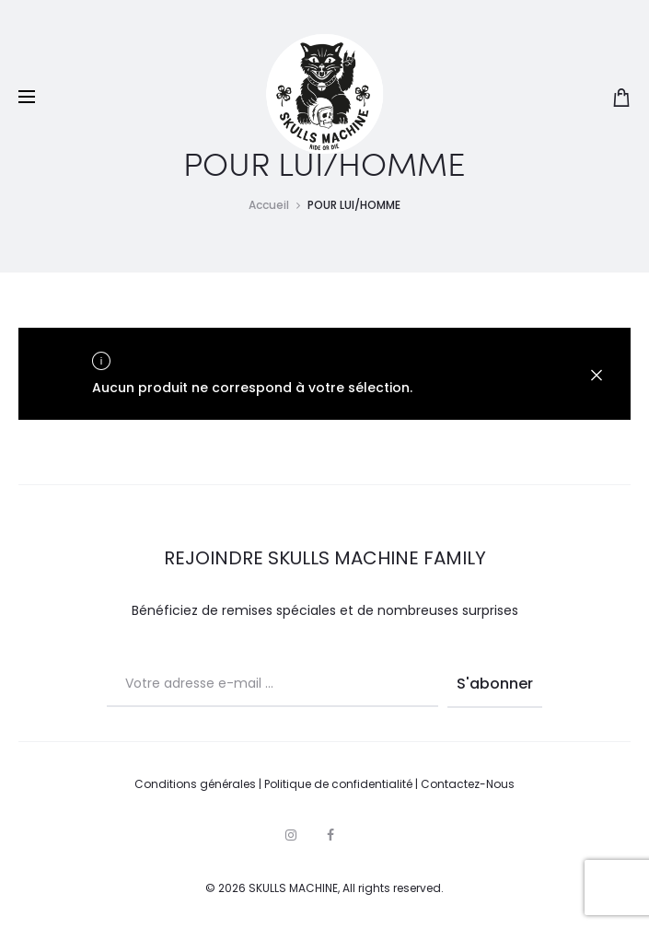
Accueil (269, 205)
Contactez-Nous (468, 784)
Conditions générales (195, 784)
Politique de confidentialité (338, 784)
